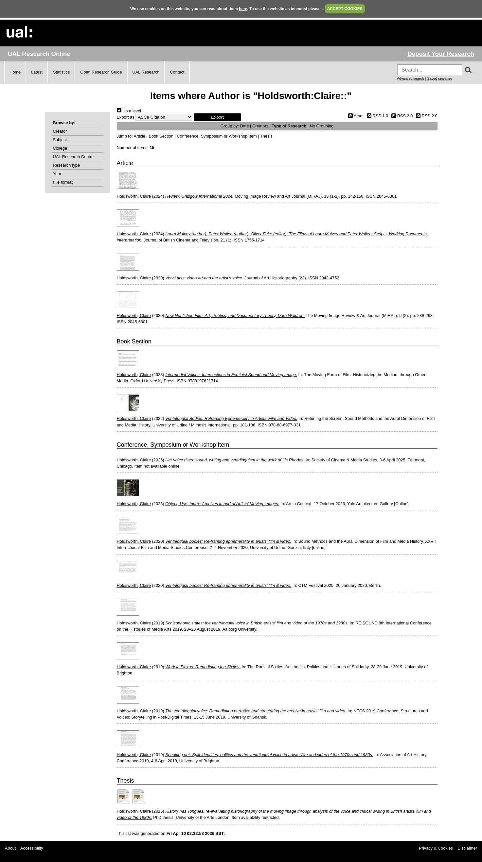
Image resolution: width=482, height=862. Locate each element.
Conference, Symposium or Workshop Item (217, 136)
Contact (177, 72)
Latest (37, 72)
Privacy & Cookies (436, 848)
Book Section (161, 136)
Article (139, 136)
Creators (260, 126)
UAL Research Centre (73, 156)
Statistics (61, 72)
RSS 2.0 (401, 115)
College (60, 148)
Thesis (266, 136)
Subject (60, 139)
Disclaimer (467, 848)
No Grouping (322, 126)
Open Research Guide (101, 72)
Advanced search (410, 78)
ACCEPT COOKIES (345, 9)
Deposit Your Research (440, 53)
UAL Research (146, 72)
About (10, 848)
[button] (217, 117)
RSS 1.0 (376, 115)
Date (244, 126)
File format (63, 182)
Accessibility (31, 848)
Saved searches (439, 78)
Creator (60, 131)
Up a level (129, 110)
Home (15, 72)
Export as (125, 117)
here (243, 9)
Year (57, 173)
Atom (355, 115)
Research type (66, 165)
